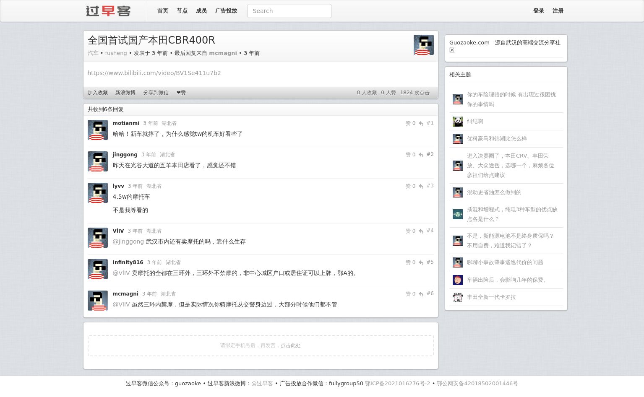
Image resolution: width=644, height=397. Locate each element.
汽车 (93, 53)
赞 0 (410, 123)
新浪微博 (125, 93)
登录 (538, 11)
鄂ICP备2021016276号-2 (397, 383)
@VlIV (121, 273)
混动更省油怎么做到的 (494, 192)
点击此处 (291, 345)
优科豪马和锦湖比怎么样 (497, 138)
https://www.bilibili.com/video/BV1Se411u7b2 (154, 73)
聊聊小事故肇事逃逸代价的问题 (505, 262)
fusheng (116, 53)
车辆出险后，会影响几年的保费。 (508, 280)
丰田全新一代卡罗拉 (491, 297)
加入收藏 (98, 93)
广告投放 (226, 11)
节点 (182, 11)
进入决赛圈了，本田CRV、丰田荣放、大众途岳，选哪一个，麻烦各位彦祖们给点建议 (510, 165)
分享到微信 (156, 93)
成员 (201, 11)
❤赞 (181, 93)
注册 (558, 11)
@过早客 (262, 383)
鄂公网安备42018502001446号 (477, 383)
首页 (162, 11)
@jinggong (128, 241)
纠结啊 (475, 121)
